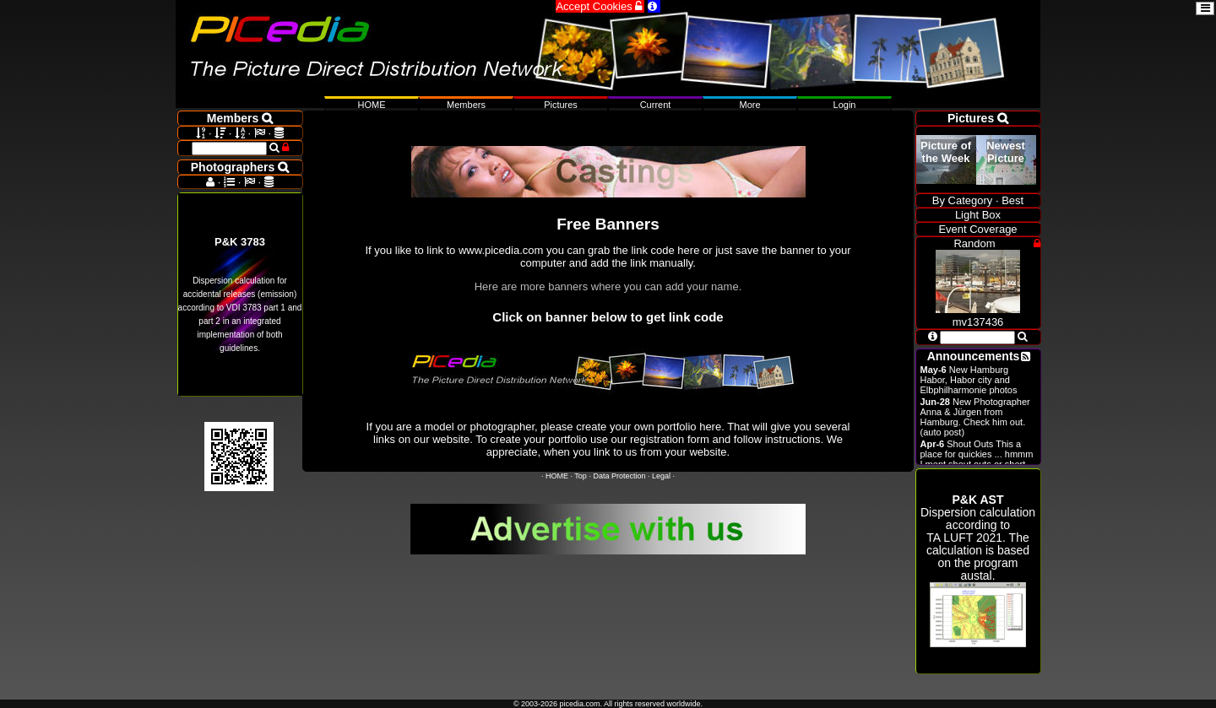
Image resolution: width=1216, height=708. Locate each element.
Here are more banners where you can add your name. (608, 286)
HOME (557, 476)
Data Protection (619, 476)
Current (655, 105)
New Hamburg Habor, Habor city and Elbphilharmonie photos (969, 380)
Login (844, 105)
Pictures (561, 105)
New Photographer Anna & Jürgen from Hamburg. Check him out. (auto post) (975, 417)
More (749, 105)
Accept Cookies (600, 6)
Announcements (973, 356)
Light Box (978, 214)
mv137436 (978, 315)
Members (466, 105)
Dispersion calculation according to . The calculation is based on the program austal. (977, 570)
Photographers (240, 167)
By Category (962, 200)
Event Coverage (977, 229)
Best (1012, 200)
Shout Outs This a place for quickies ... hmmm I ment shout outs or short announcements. (977, 459)
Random (974, 243)
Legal (661, 476)
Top (580, 476)
